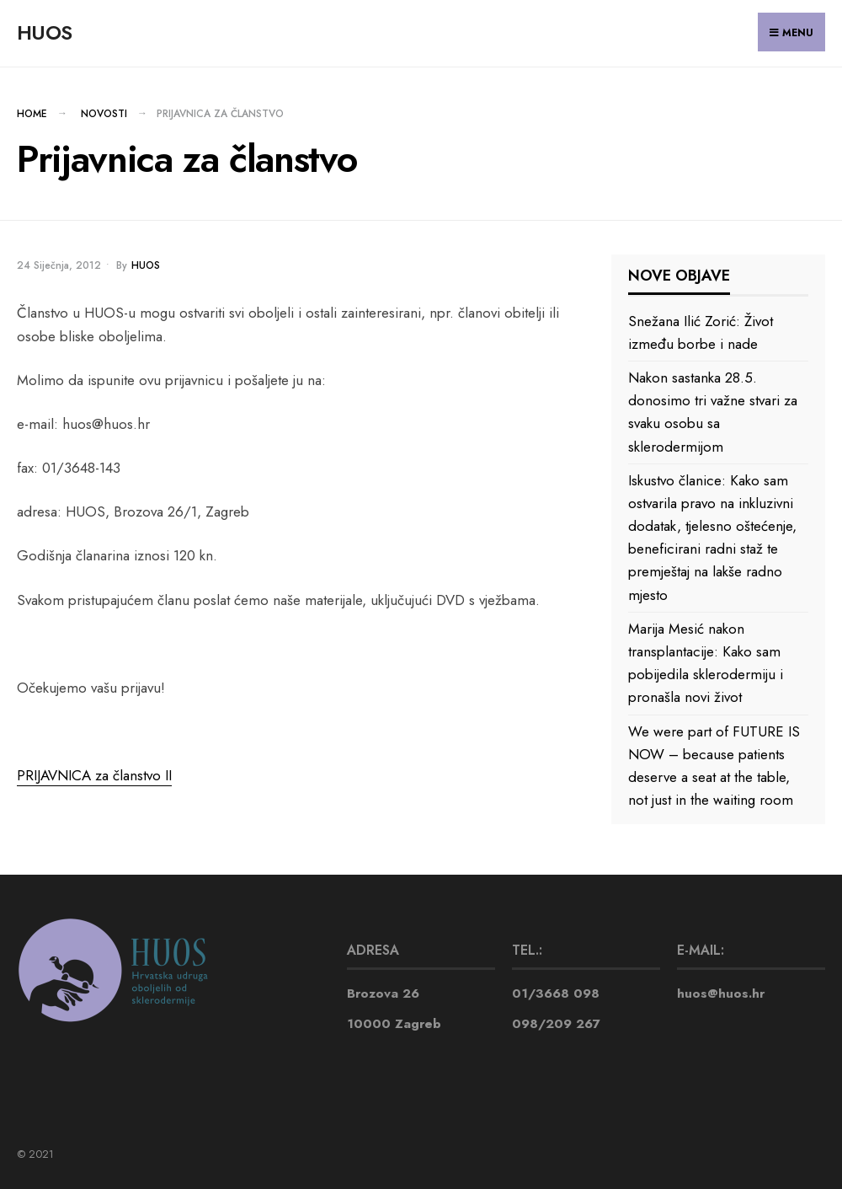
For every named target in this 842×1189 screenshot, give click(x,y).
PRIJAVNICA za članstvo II (94, 775)
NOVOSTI (104, 113)
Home (32, 113)
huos (145, 265)
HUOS (44, 32)
